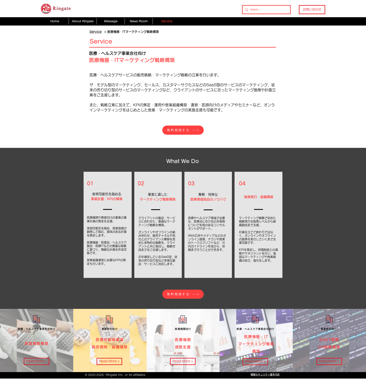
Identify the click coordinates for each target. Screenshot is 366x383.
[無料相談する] (183, 130)
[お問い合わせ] (312, 9)
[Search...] (266, 10)
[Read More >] (36, 361)
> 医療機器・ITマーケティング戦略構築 (131, 31)
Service (95, 31)
